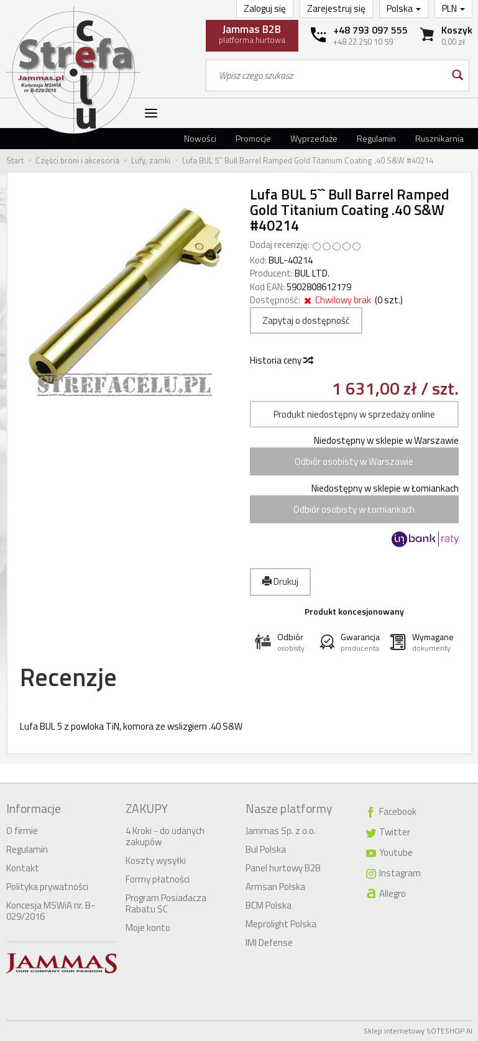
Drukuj (280, 581)
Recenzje (68, 677)
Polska (404, 8)
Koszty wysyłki (156, 860)
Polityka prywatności (47, 886)
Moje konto (148, 927)
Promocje (253, 138)
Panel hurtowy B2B (283, 868)
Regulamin (376, 138)
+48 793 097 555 (370, 29)
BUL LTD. (312, 273)
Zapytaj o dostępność (306, 320)
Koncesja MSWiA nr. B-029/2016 (50, 911)
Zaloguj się (265, 8)
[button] (282, 642)
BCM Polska (269, 905)
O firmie (22, 830)
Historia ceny (281, 360)
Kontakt (22, 868)
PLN (453, 8)
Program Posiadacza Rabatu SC (166, 903)
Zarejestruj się (336, 8)
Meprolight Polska (281, 924)
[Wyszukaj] (456, 75)
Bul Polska (266, 849)
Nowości (200, 138)
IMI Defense (269, 942)
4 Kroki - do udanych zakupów (165, 836)
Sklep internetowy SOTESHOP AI (418, 1031)
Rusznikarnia (439, 138)
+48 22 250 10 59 (363, 41)
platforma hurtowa (252, 33)
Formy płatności (158, 879)
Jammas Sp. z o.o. (281, 830)
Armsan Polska (275, 886)
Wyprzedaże (314, 138)
